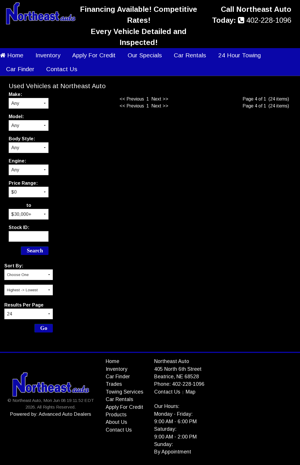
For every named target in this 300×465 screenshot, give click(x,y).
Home (11, 55)
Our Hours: (166, 406)
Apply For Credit (93, 55)
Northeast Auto (171, 361)
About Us (116, 422)
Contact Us (61, 69)
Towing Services (124, 392)
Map (190, 392)
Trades (114, 384)
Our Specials (145, 55)
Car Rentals (190, 55)
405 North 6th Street (178, 369)
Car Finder (20, 69)
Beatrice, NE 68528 (176, 376)
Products (116, 414)
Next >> (159, 99)
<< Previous (132, 99)
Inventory (48, 55)
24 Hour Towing (239, 55)
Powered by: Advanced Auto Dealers (50, 414)
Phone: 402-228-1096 (179, 384)
